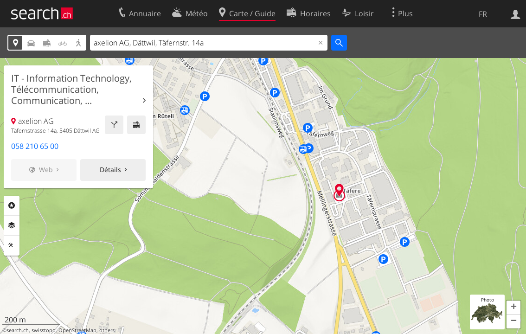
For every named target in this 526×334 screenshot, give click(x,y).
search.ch (17, 330)
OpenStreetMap (77, 330)
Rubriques (11, 205)
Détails (110, 169)
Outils (11, 245)
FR (483, 14)
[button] (513, 308)
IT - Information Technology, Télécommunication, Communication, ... (71, 89)
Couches (11, 225)
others (107, 330)
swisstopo (44, 330)
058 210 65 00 (34, 146)
